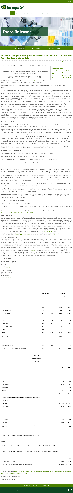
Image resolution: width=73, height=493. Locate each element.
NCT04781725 (48, 231)
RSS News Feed (45, 485)
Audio (68, 70)
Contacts (36, 485)
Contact (70, 1)
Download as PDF (67, 61)
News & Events (59, 13)
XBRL (53, 77)
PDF (69, 72)
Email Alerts (28, 485)
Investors (68, 13)
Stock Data (44, 48)
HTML (64, 72)
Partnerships (49, 13)
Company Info (30, 48)
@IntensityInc (53, 234)
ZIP (69, 77)
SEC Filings (51, 48)
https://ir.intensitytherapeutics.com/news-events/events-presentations (31, 208)
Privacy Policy (5, 490)
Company (19, 13)
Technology (39, 13)
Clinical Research (29, 13)
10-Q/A (53, 75)
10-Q (53, 73)
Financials (37, 48)
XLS (65, 77)
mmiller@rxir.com (5, 267)
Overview (13, 48)
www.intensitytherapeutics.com (22, 234)
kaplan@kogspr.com (6, 277)
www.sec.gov (32, 250)
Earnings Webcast (56, 70)
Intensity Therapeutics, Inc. (36, 80)
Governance (59, 48)
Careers (63, 1)
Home (12, 13)
